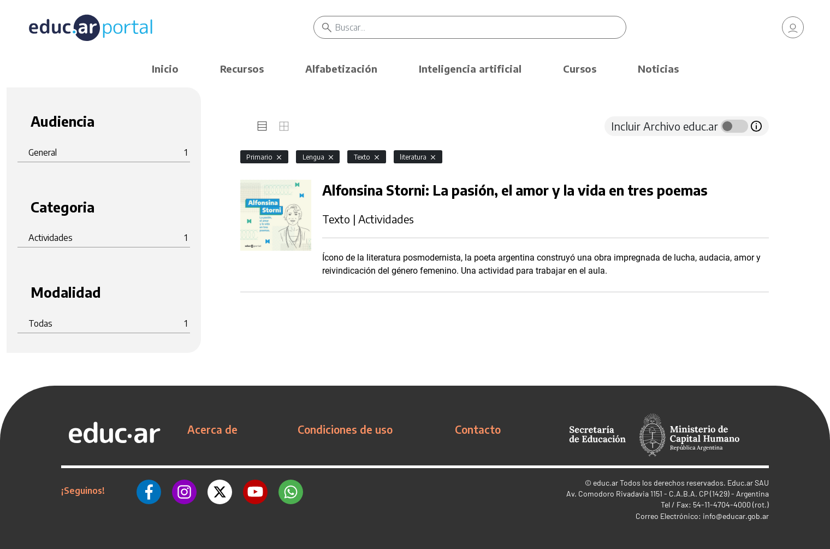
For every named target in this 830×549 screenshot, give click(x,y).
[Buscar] (480, 27)
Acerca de (212, 429)
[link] (793, 27)
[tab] (262, 126)
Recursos (242, 68)
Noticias (658, 68)
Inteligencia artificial (470, 68)
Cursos (579, 68)
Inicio (165, 68)
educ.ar (605, 482)
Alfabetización (341, 68)
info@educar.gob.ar (736, 516)
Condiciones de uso (345, 429)
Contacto (478, 429)
